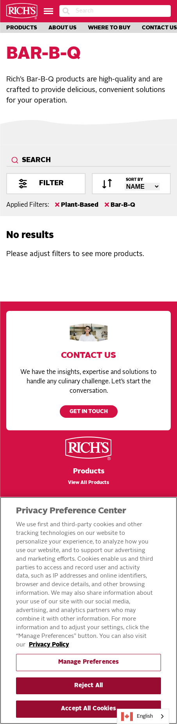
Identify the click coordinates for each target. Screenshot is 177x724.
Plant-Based (76, 204)
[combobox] (88, 160)
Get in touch (89, 411)
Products (21, 28)
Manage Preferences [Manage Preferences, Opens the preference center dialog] (88, 662)
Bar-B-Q (120, 204)
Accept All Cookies (88, 709)
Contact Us (159, 28)
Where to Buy (109, 28)
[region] (88, 610)
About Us (62, 28)
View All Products (88, 482)
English (137, 716)
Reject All (88, 686)
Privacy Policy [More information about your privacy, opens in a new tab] (49, 645)
